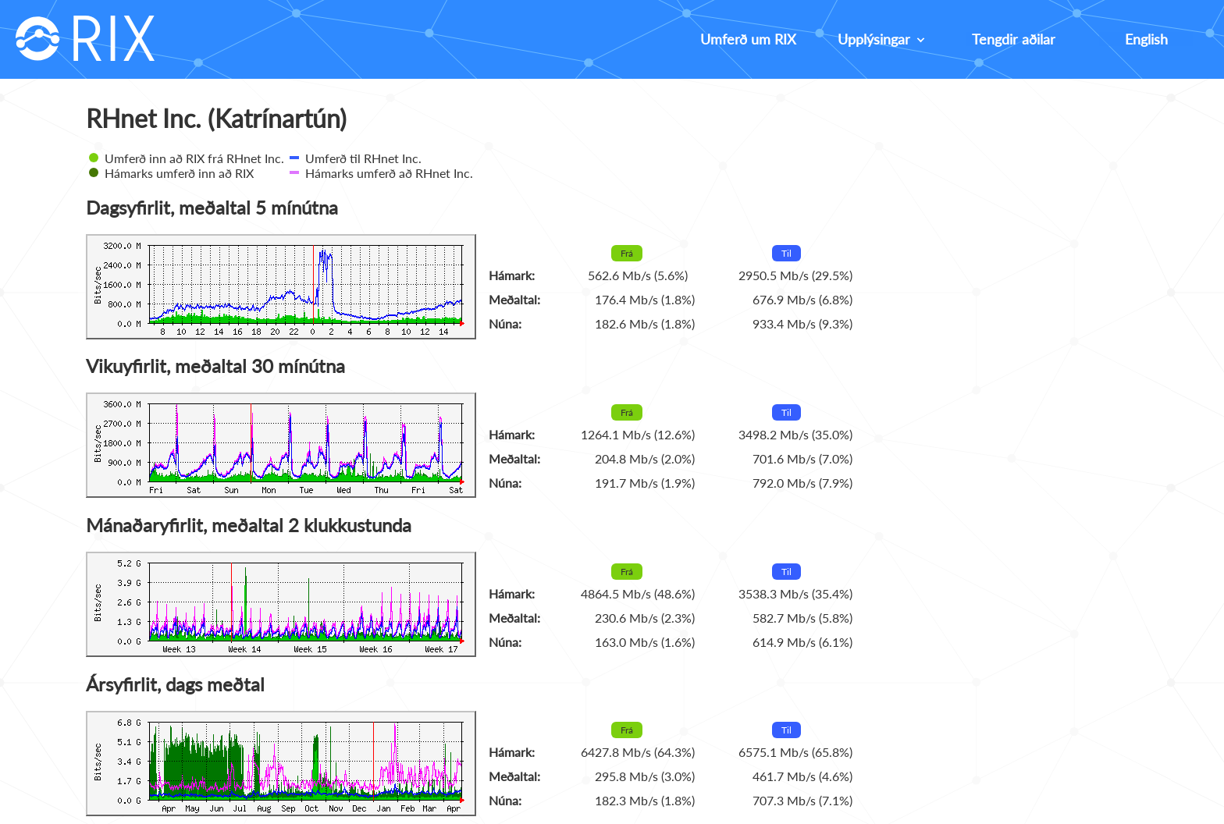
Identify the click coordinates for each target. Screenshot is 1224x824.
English (1146, 39)
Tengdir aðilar (1013, 39)
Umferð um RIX (748, 39)
